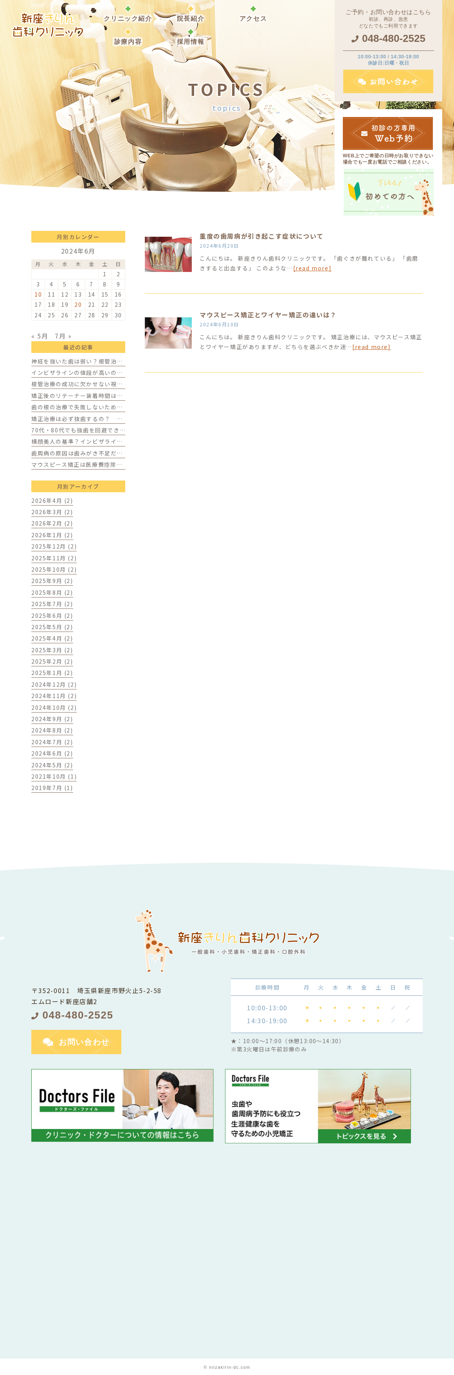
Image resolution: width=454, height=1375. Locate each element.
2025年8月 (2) (52, 592)
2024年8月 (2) (52, 730)
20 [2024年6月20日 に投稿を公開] (78, 304)
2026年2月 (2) (52, 523)
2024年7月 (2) (52, 742)
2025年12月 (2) (54, 546)
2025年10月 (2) (54, 569)
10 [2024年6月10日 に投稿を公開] (38, 294)
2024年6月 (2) (52, 753)
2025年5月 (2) (52, 627)
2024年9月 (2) (52, 719)
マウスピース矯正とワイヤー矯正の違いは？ (268, 314)
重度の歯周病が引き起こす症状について (262, 236)
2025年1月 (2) (52, 673)
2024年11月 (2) (54, 696)
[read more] (312, 268)
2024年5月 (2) (52, 765)
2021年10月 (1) (54, 776)
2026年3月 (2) (52, 512)
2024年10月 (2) (54, 707)
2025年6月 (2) (52, 615)
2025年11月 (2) (54, 558)
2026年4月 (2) (52, 500)
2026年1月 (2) (52, 535)
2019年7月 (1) (52, 788)
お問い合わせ (84, 1042)
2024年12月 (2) (54, 684)
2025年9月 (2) (52, 581)
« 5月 (39, 335)
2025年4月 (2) (52, 638)
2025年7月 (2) (52, 604)
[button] (128, 36)
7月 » (63, 335)
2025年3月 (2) (52, 650)
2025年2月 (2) (52, 661)
